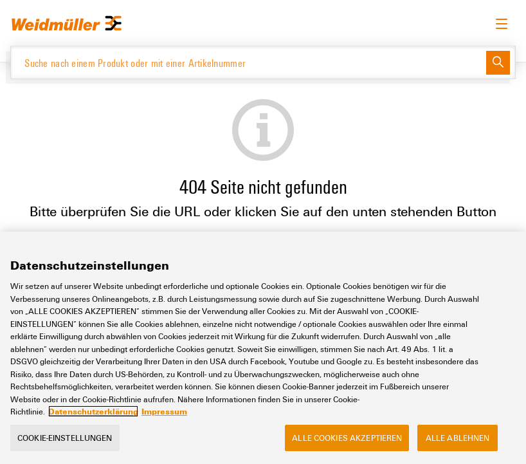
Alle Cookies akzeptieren (347, 437)
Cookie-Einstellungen (65, 437)
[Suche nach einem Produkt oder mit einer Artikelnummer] (248, 62)
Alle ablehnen (458, 437)
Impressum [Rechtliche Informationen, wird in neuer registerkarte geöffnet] (164, 411)
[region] (263, 348)
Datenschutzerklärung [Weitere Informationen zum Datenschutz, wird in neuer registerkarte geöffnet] (93, 411)
